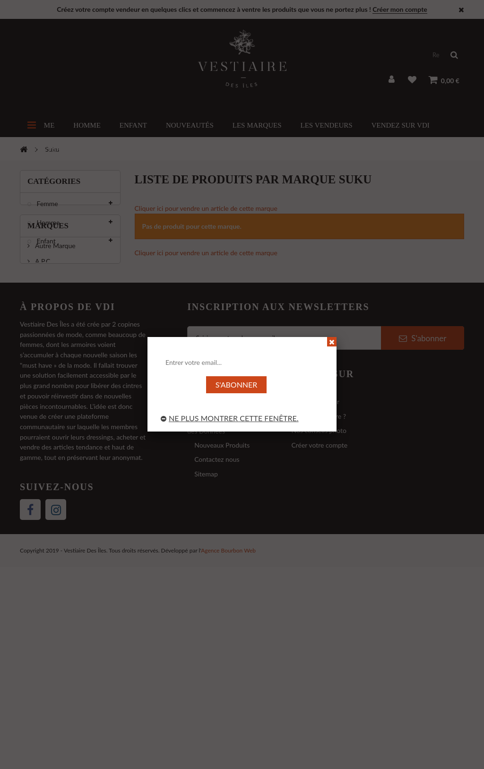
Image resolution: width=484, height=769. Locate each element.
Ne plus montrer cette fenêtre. (230, 418)
